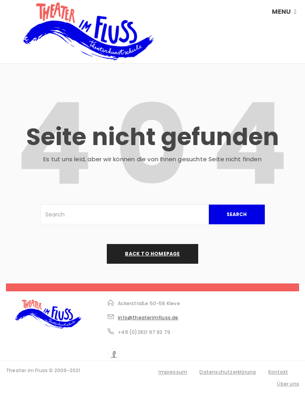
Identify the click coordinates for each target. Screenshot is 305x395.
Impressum (172, 372)
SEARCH (237, 214)
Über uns (288, 383)
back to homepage (152, 253)
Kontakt (278, 372)
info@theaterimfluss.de (148, 317)
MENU (284, 11)
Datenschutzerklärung (227, 372)
